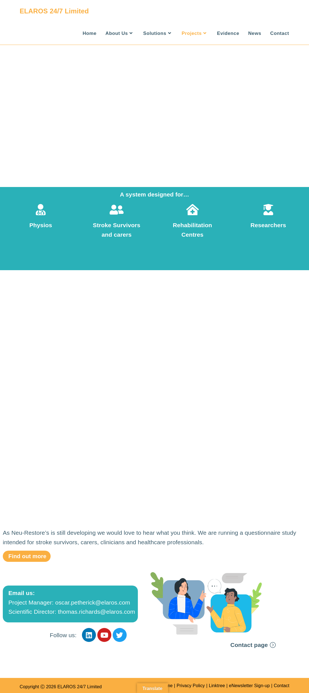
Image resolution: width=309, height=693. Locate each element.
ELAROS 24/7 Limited (54, 11)
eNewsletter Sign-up (249, 685)
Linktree (217, 685)
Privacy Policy (190, 685)
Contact (281, 685)
